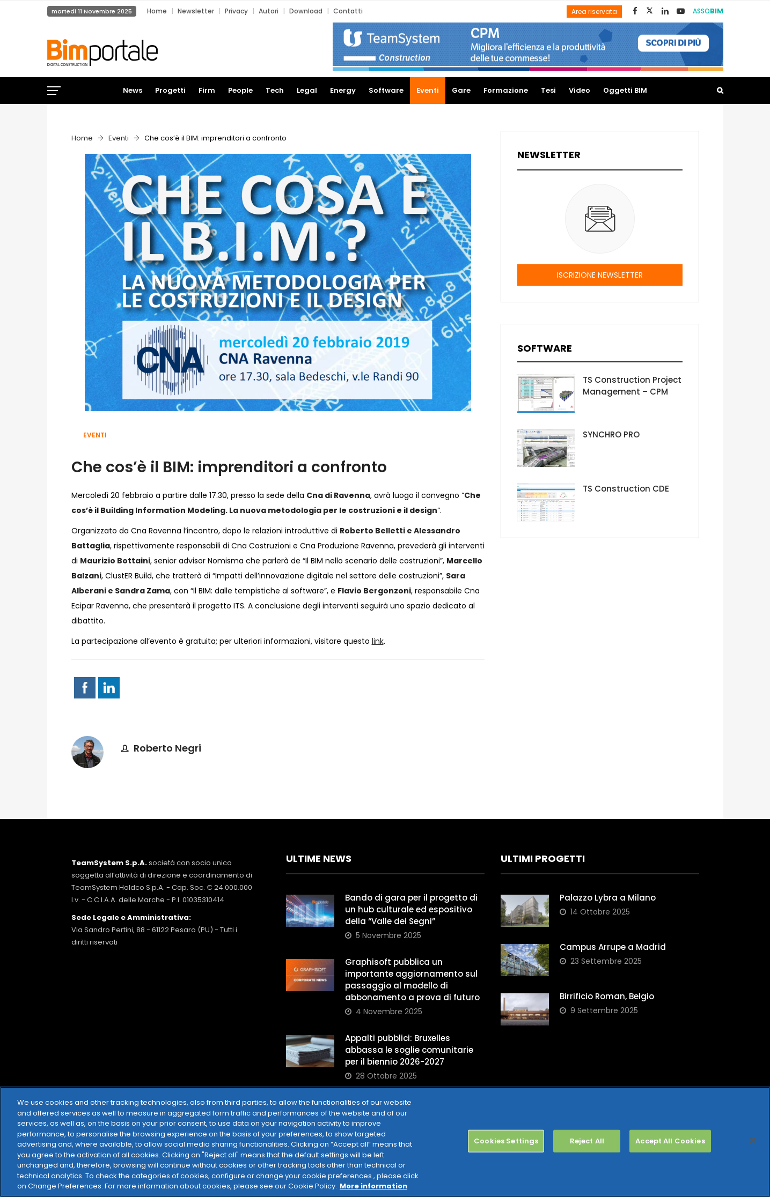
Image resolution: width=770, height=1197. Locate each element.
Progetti (170, 90)
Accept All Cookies (670, 1141)
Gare (461, 90)
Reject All (587, 1141)
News (132, 90)
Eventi (427, 90)
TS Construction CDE (626, 488)
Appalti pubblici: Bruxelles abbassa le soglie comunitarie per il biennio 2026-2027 (409, 1049)
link (378, 641)
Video (579, 90)
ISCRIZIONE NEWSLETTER (600, 275)
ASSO (708, 11)
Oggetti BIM (625, 90)
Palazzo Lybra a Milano (608, 897)
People (240, 90)
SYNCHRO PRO (611, 434)
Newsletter (196, 11)
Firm (207, 90)
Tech (275, 90)
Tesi (548, 90)
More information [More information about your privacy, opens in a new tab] (373, 1186)
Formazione (505, 90)
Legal (307, 90)
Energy (343, 90)
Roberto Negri (167, 748)
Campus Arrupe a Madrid (613, 947)
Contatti (348, 11)
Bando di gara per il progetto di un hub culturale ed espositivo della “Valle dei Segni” (411, 909)
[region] (385, 1142)
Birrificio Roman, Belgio (607, 996)
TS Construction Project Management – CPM (632, 385)
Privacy (236, 11)
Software (386, 90)
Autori (268, 11)
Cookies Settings (506, 1141)
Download (305, 11)
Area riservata (594, 11)
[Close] (753, 1140)
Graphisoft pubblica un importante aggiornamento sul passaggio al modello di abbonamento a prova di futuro (412, 979)
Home (157, 11)
